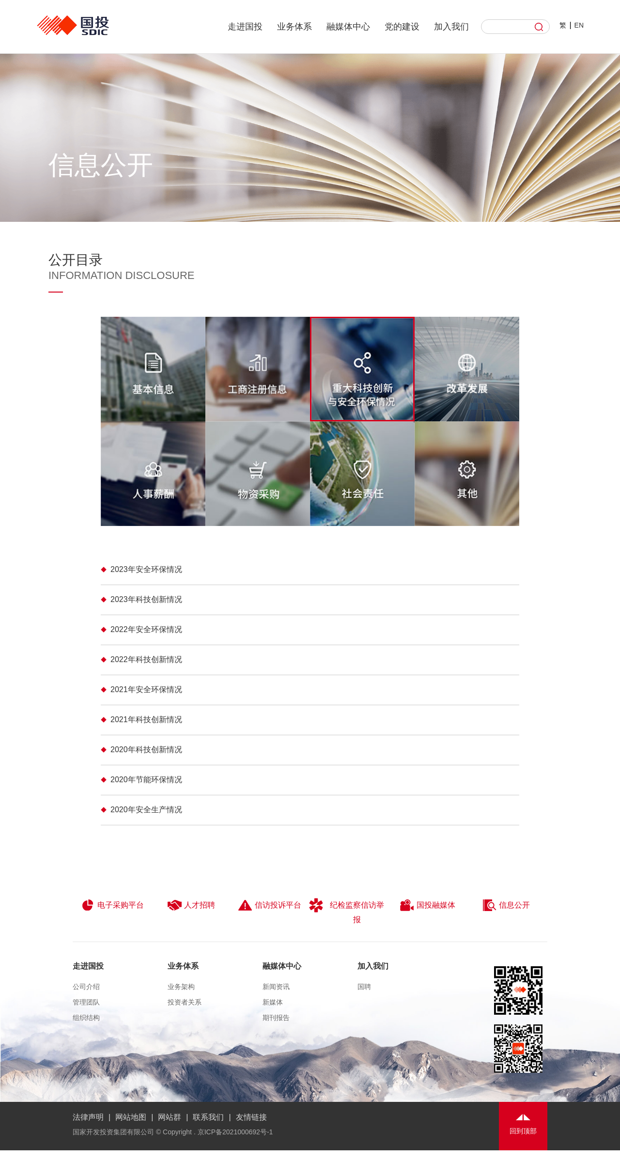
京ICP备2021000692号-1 (235, 1132)
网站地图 (130, 1117)
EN (579, 25)
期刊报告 (276, 1017)
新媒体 (273, 1002)
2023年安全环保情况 (146, 569)
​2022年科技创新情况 (146, 659)
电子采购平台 (112, 905)
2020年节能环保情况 (146, 779)
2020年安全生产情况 (146, 809)
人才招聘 (191, 905)
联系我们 (208, 1117)
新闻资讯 (276, 986)
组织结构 (86, 1017)
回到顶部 (523, 1131)
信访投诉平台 (269, 905)
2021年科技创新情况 (146, 719)
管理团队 (86, 1002)
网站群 (169, 1117)
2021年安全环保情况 (146, 689)
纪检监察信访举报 (346, 911)
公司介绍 (86, 986)
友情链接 (251, 1117)
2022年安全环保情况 (146, 629)
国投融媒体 (427, 905)
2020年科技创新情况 (146, 749)
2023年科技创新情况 (146, 599)
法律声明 (88, 1117)
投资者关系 (185, 1002)
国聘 (364, 986)
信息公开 (506, 905)
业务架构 (181, 986)
